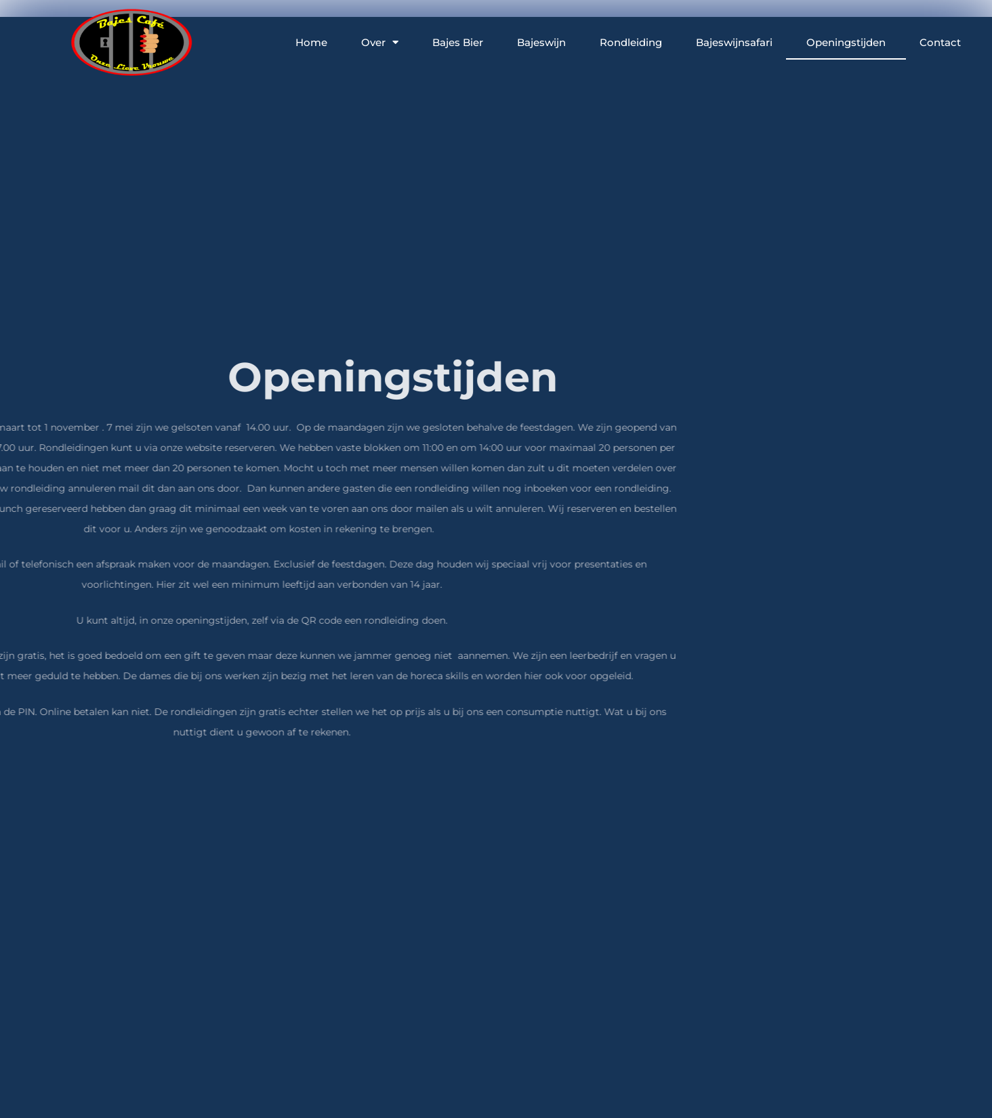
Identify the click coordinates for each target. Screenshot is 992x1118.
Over (379, 41)
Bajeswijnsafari (734, 41)
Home (311, 41)
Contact (940, 41)
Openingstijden (846, 41)
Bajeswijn (541, 41)
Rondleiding (631, 41)
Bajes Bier (457, 41)
